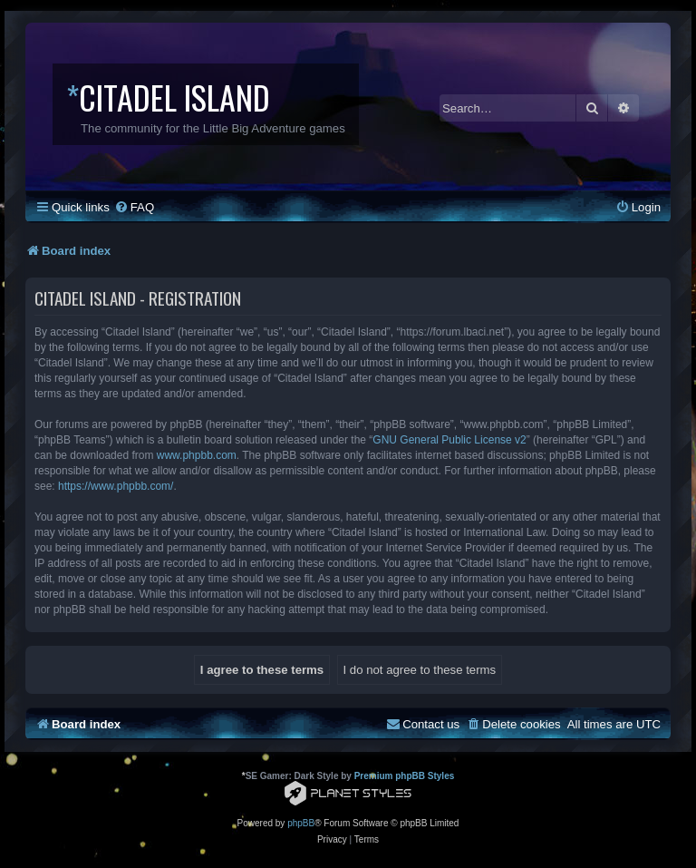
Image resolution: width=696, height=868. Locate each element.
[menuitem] (134, 207)
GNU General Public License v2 (449, 440)
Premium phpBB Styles (404, 776)
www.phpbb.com (197, 455)
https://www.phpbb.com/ (115, 486)
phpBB (300, 823)
